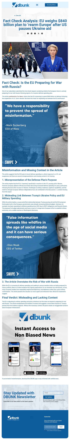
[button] (37, 4)
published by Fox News (16, 96)
